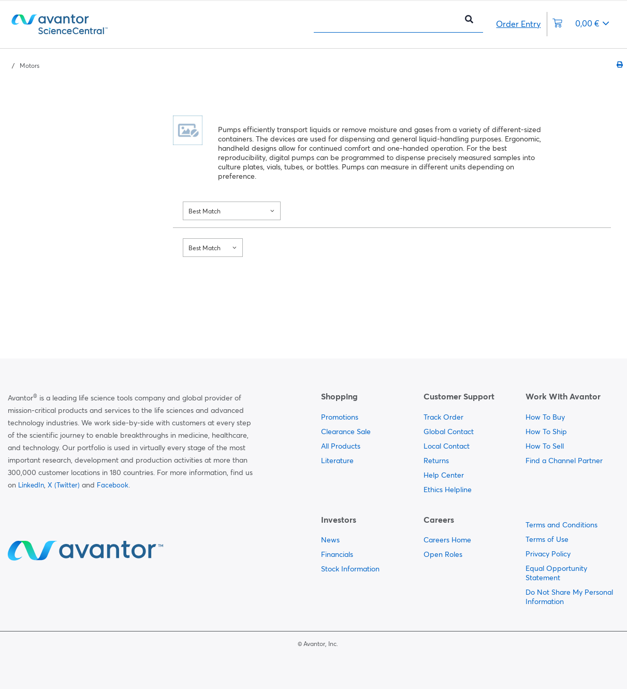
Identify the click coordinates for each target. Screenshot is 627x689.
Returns (436, 460)
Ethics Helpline (448, 489)
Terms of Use (547, 539)
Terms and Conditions (561, 524)
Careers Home (447, 539)
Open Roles (443, 554)
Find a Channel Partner (564, 460)
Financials (337, 554)
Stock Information (350, 568)
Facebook (112, 485)
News (330, 539)
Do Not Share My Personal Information (569, 596)
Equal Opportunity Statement (556, 573)
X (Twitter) (64, 485)
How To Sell (545, 446)
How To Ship (546, 431)
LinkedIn (31, 485)
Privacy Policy (548, 553)
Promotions (339, 417)
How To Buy (545, 417)
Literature (337, 460)
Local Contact (447, 446)
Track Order (443, 417)
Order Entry (518, 24)
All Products (340, 446)
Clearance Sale (346, 431)
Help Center (444, 475)
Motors (29, 65)
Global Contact (449, 431)
